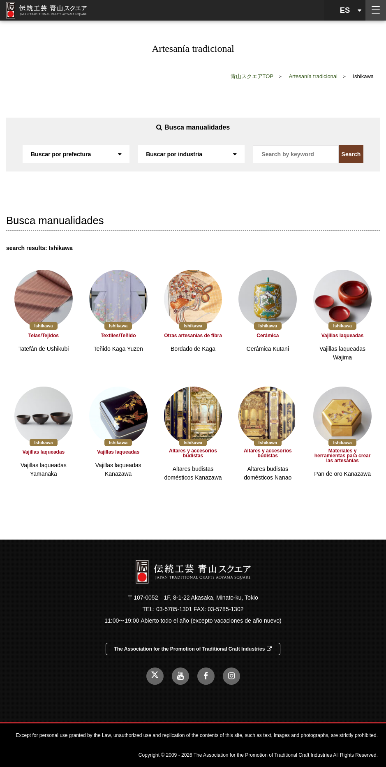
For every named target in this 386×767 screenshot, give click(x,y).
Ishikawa (43, 325)
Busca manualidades (193, 127)
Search (351, 154)
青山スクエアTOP (252, 76)
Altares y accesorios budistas (193, 453)
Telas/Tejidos (43, 335)
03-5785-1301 (174, 609)
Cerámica (268, 335)
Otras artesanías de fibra (193, 335)
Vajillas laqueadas (342, 335)
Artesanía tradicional (313, 76)
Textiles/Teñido (118, 335)
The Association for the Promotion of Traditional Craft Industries (193, 649)
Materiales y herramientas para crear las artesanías (342, 455)
